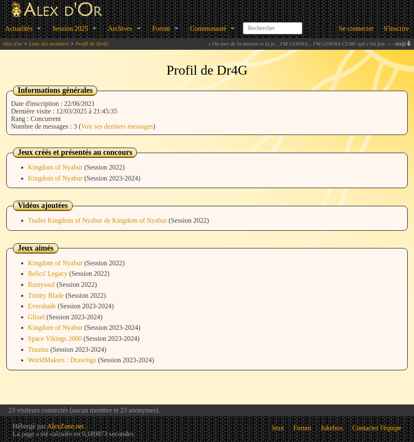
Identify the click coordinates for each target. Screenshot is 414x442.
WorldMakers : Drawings (63, 360)
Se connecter (356, 28)
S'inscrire (396, 28)
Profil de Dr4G (92, 43)
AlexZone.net (65, 426)
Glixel (37, 317)
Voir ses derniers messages (117, 126)
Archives (120, 28)
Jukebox (332, 427)
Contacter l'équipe (376, 427)
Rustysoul (42, 284)
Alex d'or (12, 43)
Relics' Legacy (48, 273)
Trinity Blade (46, 295)
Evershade (43, 306)
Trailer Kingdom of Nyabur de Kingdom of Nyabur (98, 220)
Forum (161, 28)
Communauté (208, 28)
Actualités (18, 28)
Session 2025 (70, 28)
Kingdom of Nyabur (56, 167)
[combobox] (272, 25)
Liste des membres (49, 43)
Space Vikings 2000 (56, 338)
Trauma (39, 349)
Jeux (278, 427)
